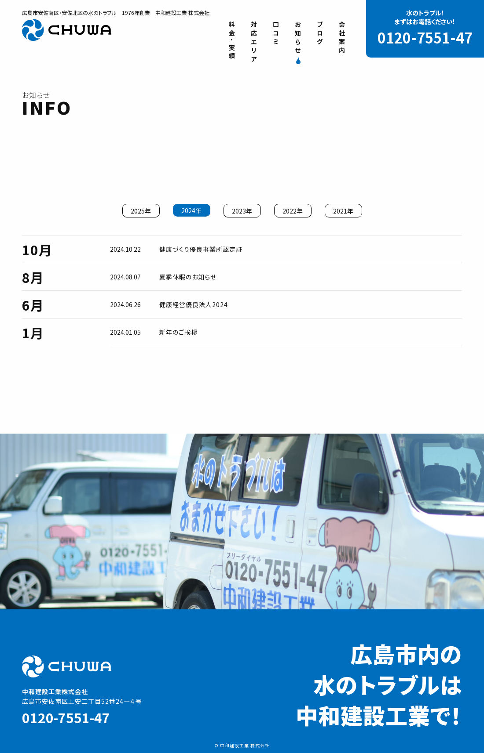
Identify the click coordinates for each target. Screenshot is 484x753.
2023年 (242, 210)
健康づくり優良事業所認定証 (200, 249)
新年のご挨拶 (178, 332)
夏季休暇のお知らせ (187, 276)
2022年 (292, 210)
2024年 (191, 210)
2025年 (141, 210)
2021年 (343, 210)
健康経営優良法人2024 (193, 304)
